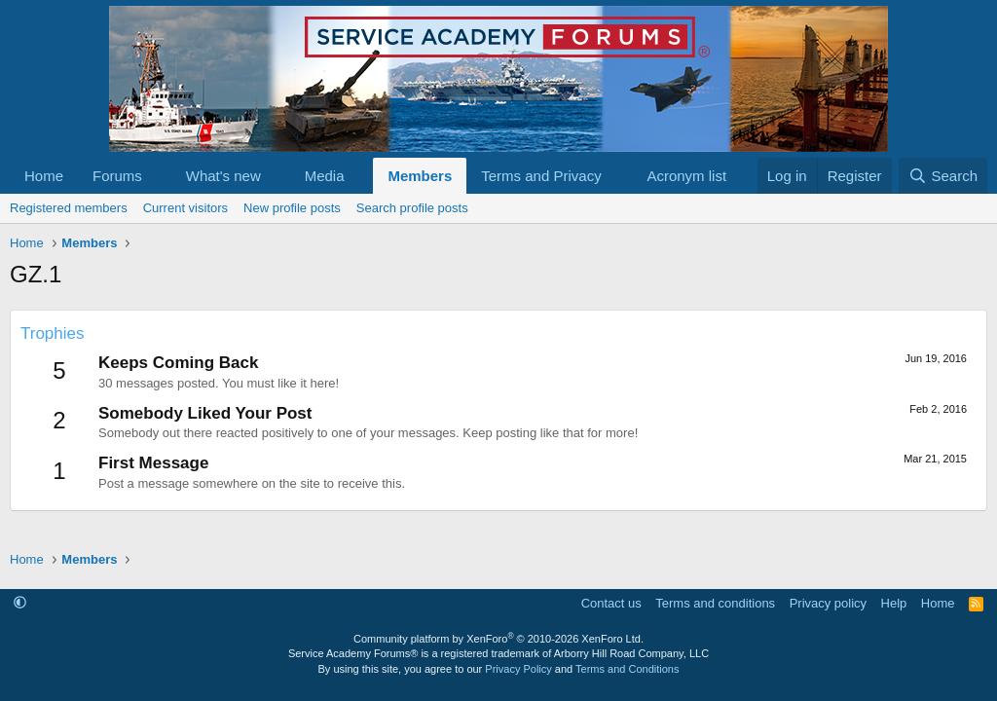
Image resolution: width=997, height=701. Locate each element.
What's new (223, 175)
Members (420, 175)
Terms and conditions (715, 603)
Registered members (69, 208)
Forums (117, 175)
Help (894, 603)
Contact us (611, 603)
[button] (157, 176)
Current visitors (185, 208)
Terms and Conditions (627, 669)
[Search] (943, 176)
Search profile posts (412, 208)
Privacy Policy (518, 669)
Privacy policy (828, 603)
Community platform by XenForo (498, 639)
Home (43, 175)
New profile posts (292, 208)
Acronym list (686, 175)
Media (325, 175)
